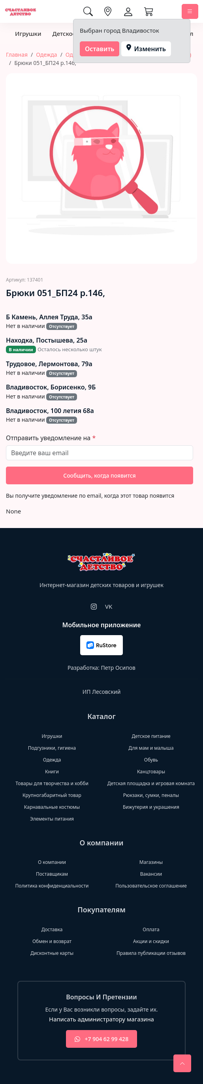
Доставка (52, 929)
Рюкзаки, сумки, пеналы (151, 795)
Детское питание (151, 736)
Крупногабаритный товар (52, 795)
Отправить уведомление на (49, 438)
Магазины (151, 862)
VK (108, 606)
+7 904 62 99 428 (101, 1039)
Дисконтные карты (51, 953)
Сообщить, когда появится (99, 475)
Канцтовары (151, 771)
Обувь (151, 759)
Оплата (151, 929)
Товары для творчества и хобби (51, 783)
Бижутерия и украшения (151, 807)
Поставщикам (52, 874)
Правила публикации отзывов (151, 953)
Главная (17, 54)
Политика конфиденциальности (51, 885)
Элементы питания (52, 818)
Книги (52, 771)
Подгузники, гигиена (52, 748)
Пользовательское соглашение (151, 885)
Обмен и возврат (51, 941)
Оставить (100, 48)
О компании (52, 862)
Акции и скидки (151, 941)
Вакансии (151, 874)
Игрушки (28, 33)
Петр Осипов (118, 667)
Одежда (46, 54)
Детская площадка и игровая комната (151, 783)
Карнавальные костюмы (52, 807)
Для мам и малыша (150, 748)
